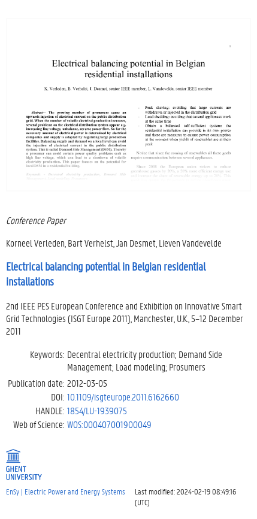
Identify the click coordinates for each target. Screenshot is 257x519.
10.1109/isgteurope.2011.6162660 (123, 396)
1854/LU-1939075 (97, 410)
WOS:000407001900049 (109, 424)
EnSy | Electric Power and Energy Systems (65, 491)
